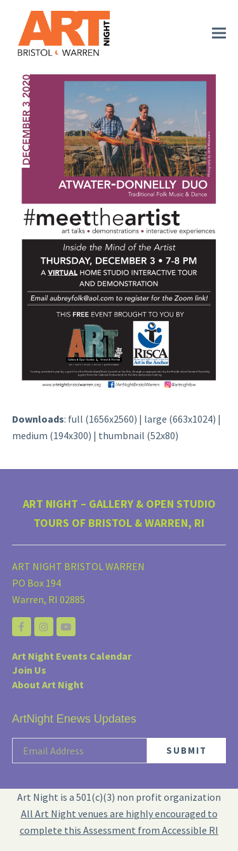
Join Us (29, 670)
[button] (219, 33)
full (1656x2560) (102, 418)
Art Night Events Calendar (71, 656)
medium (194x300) (51, 435)
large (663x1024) (180, 418)
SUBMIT (186, 750)
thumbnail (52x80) (138, 435)
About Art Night (48, 684)
